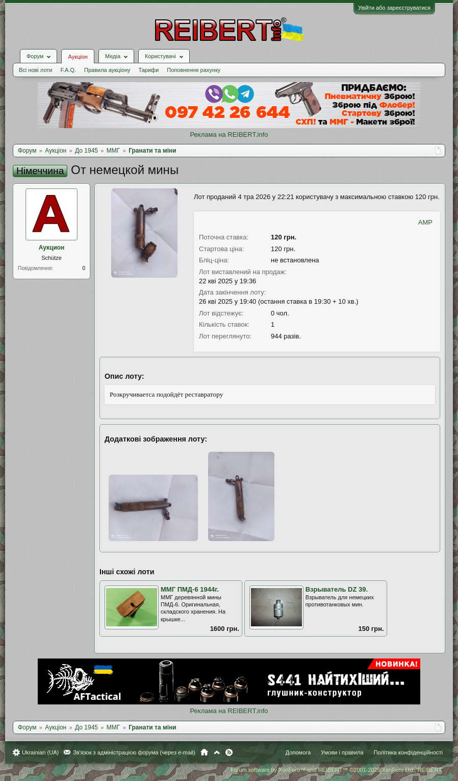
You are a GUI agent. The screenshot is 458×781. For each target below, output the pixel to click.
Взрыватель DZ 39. (337, 589)
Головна (204, 752)
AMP (425, 222)
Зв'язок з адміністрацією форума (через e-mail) (134, 752)
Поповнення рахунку (193, 70)
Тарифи (149, 70)
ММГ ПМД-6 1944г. (190, 589)
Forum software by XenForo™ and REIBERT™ (337, 770)
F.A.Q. (68, 70)
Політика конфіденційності (408, 752)
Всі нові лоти (35, 70)
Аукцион (52, 247)
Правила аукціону (107, 70)
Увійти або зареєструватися (394, 8)
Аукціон (77, 57)
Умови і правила (342, 752)
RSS (229, 752)
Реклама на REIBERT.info (229, 134)
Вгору (216, 752)
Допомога (298, 752)
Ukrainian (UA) (40, 752)
